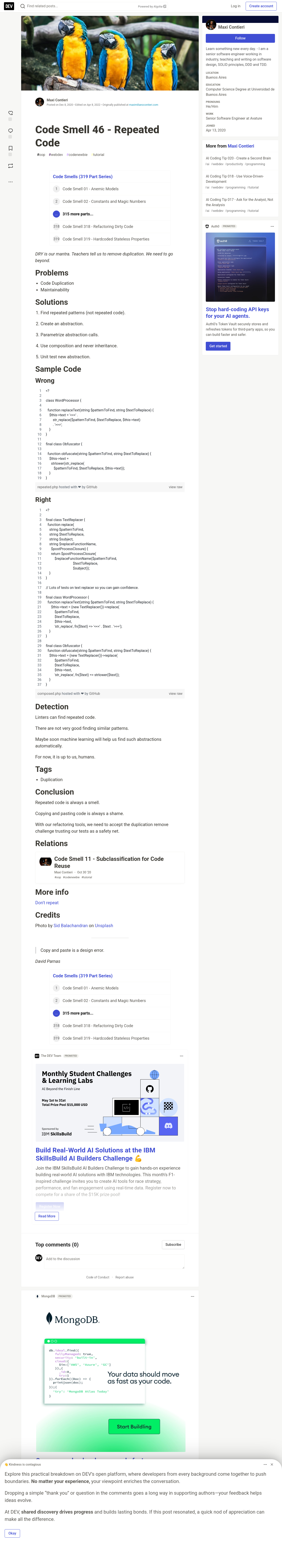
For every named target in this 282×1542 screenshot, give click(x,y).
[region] (110, 434)
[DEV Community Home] (9, 6)
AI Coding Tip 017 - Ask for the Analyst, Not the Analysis (240, 205)
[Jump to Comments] (11, 133)
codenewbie (77, 154)
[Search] (22, 6)
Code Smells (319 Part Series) (83, 176)
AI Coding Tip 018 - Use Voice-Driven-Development (240, 182)
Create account (261, 6)
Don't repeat (47, 902)
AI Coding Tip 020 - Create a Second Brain (240, 161)
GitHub (91, 487)
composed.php (49, 693)
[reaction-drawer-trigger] (10, 115)
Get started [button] (218, 346)
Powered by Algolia (152, 6)
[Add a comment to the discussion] (114, 1262)
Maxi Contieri (57, 100)
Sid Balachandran (71, 925)
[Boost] (11, 165)
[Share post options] (10, 181)
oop (41, 154)
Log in (235, 6)
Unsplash (104, 925)
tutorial (97, 154)
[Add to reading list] (11, 151)
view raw (175, 487)
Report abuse (124, 1277)
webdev (56, 154)
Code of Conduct (97, 1277)
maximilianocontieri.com (143, 104)
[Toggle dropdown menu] (181, 1055)
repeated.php (48, 487)
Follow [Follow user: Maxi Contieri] (240, 38)
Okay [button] (12, 1533)
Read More (46, 1216)
